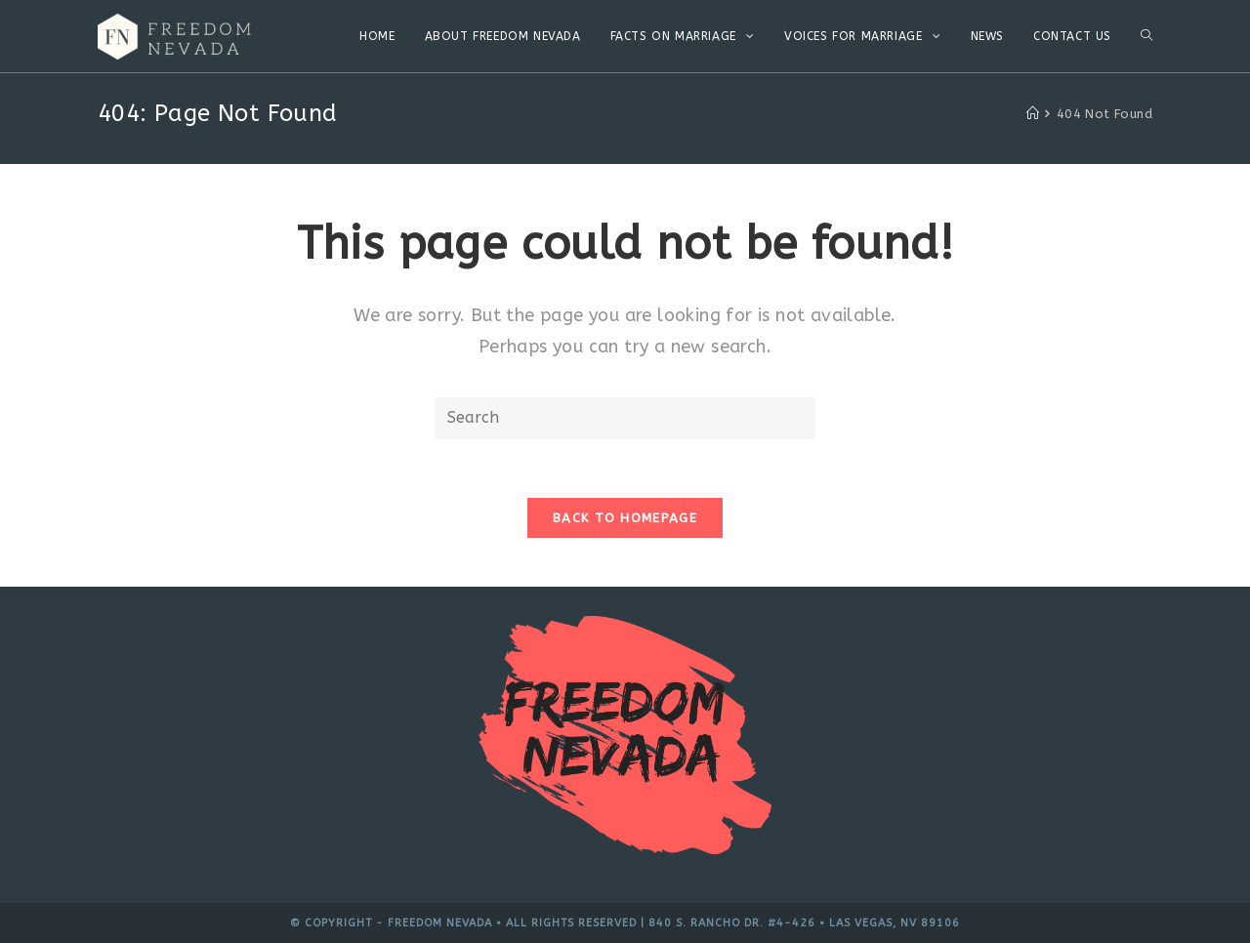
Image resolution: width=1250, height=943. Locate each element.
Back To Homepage (625, 518)
